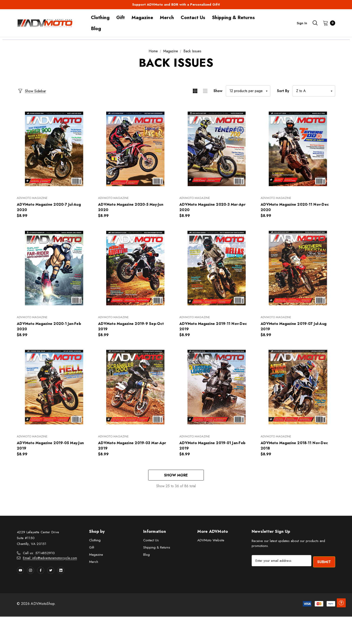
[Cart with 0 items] (327, 23)
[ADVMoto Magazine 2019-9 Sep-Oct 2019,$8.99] (135, 268)
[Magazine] (142, 17)
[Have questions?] (340, 605)
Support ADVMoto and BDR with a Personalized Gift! (176, 4)
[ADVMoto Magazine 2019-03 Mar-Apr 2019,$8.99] (135, 387)
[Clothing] (100, 17)
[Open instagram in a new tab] (30, 570)
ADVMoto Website (210, 540)
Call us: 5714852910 (39, 553)
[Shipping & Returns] (233, 17)
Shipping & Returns (156, 548)
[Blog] (96, 28)
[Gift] (120, 17)
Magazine (96, 555)
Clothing (95, 540)
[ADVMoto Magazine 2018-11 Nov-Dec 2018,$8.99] (298, 387)
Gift (91, 548)
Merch (93, 562)
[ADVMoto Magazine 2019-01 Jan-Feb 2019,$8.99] (216, 387)
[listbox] (314, 91)
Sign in (302, 23)
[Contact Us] (193, 17)
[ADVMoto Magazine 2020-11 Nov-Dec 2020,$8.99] (298, 148)
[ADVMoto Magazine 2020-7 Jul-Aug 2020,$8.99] (54, 148)
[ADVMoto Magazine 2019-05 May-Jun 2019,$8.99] (54, 387)
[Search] (315, 23)
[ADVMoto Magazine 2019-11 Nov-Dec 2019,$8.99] (216, 268)
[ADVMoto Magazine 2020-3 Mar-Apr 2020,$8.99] (216, 148)
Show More (176, 475)
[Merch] (166, 17)
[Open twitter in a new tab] (50, 570)
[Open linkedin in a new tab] (60, 570)
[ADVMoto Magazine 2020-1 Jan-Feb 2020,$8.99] (54, 268)
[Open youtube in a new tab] (20, 570)
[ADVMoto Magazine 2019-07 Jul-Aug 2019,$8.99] (298, 268)
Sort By (283, 90)
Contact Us (151, 540)
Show (217, 90)
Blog (146, 555)
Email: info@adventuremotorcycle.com (50, 558)
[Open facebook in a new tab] (40, 570)
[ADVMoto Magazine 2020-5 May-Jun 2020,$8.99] (135, 148)
